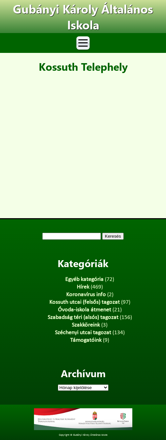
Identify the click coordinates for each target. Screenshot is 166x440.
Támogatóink (86, 340)
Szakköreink (86, 325)
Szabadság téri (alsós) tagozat (83, 317)
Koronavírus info (86, 295)
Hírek (83, 287)
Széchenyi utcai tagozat (83, 333)
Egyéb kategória (84, 279)
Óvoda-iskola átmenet (84, 310)
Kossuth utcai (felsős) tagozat (84, 302)
